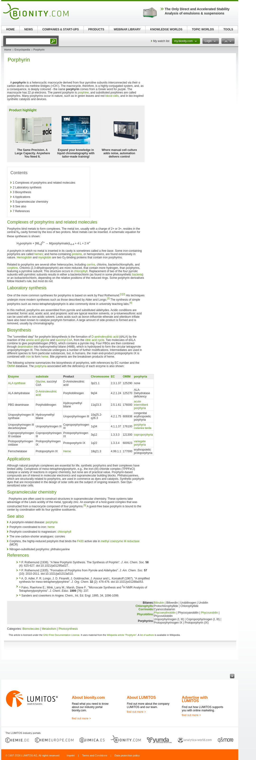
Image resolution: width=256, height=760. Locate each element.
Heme (67, 451)
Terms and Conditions (94, 755)
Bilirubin (159, 602)
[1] (121, 294)
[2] (124, 294)
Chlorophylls (144, 606)
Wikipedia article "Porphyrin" (122, 635)
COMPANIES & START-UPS (60, 29)
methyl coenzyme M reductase (120, 541)
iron (28, 356)
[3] (108, 298)
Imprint (71, 755)
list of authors (147, 635)
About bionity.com (88, 697)
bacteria (137, 274)
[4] (130, 303)
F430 (80, 541)
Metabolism (49, 628)
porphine (83, 92)
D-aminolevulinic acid (104, 336)
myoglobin (44, 257)
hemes (38, 254)
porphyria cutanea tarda (142, 426)
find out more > (81, 718)
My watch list (161, 41)
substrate (42, 376)
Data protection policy (127, 755)
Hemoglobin (24, 257)
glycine (45, 340)
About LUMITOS (141, 697)
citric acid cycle (94, 340)
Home (7, 49)
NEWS (28, 29)
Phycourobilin (209, 612)
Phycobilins (145, 614)
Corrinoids (145, 609)
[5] (84, 505)
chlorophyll (80, 271)
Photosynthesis (68, 628)
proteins (77, 254)
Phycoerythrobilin (165, 612)
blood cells (112, 96)
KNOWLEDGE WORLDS (166, 29)
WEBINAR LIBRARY (127, 29)
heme (44, 356)
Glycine (40, 381)
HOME (10, 29)
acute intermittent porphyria (141, 405)
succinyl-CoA (64, 340)
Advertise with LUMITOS (195, 699)
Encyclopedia (22, 49)
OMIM (11, 366)
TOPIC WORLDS (203, 29)
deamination (25, 346)
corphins (12, 268)
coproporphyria (143, 434)
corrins (91, 264)
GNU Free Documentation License (61, 635)
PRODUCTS (96, 29)
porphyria (40, 366)
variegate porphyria (140, 443)
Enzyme (13, 376)
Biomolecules (31, 628)
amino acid (33, 340)
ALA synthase (16, 383)
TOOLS (228, 29)
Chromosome (100, 376)
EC (113, 376)
